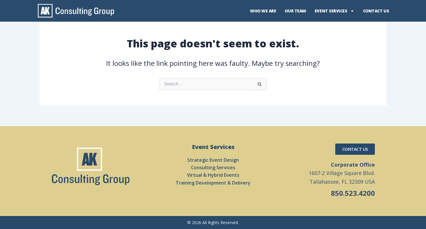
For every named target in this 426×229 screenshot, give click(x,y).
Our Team (295, 11)
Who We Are (263, 11)
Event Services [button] (334, 11)
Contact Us (376, 11)
